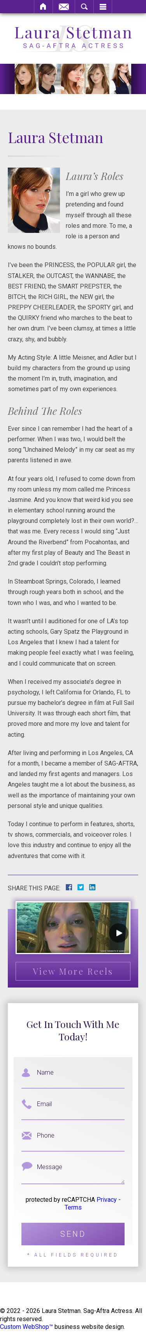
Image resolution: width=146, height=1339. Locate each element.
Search (84, 6)
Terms (73, 1207)
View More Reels (73, 971)
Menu (103, 6)
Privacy (107, 1199)
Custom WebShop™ (26, 1326)
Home (43, 6)
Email (64, 6)
